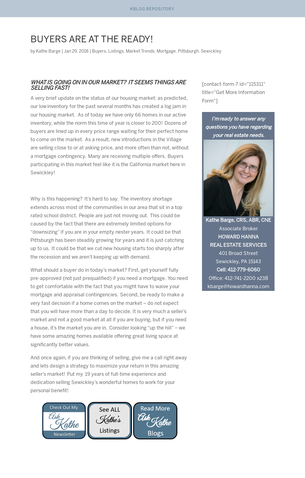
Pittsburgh (188, 52)
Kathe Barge (48, 52)
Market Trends (140, 52)
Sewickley (211, 52)
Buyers (99, 52)
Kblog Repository (152, 9)
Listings (116, 52)
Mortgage (166, 52)
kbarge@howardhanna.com (238, 286)
